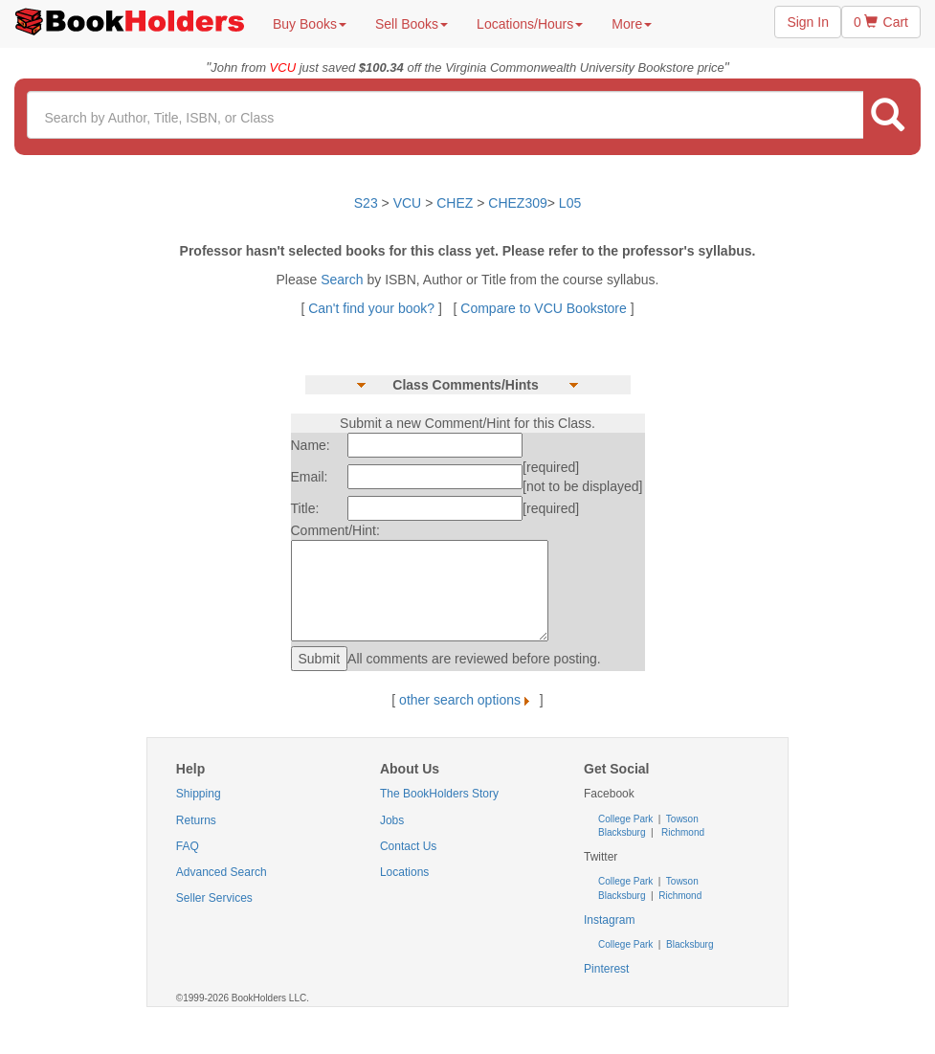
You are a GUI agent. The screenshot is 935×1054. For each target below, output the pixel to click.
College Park (627, 819)
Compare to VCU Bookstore (543, 308)
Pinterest (606, 969)
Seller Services (214, 898)
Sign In (808, 22)
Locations (404, 872)
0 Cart (881, 22)
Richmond (681, 832)
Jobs (392, 820)
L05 (570, 203)
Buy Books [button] (309, 24)
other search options (467, 699)
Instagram (609, 920)
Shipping (198, 793)
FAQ (187, 846)
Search (344, 279)
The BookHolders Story (439, 793)
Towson (681, 819)
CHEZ (454, 203)
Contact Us (408, 846)
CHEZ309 (517, 203)
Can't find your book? (373, 308)
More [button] (632, 24)
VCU (409, 203)
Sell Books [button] (411, 24)
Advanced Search (221, 872)
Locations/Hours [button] (530, 24)
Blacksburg (621, 832)
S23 (366, 203)
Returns (196, 820)
